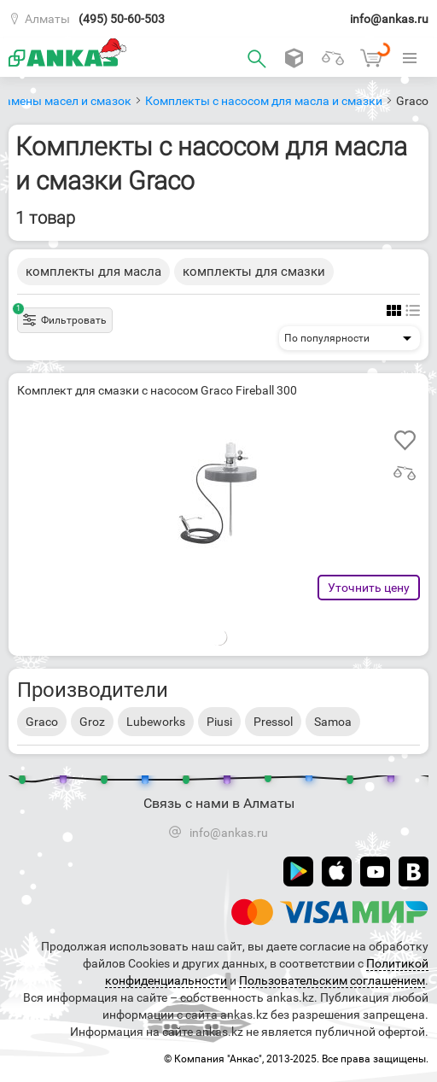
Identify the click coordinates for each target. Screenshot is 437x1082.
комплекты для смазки (254, 271)
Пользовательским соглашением (332, 980)
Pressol (273, 721)
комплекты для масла (93, 271)
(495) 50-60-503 (122, 19)
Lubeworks (155, 721)
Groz (92, 721)
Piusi (219, 721)
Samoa (333, 721)
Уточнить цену (369, 587)
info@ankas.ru (389, 19)
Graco (42, 721)
